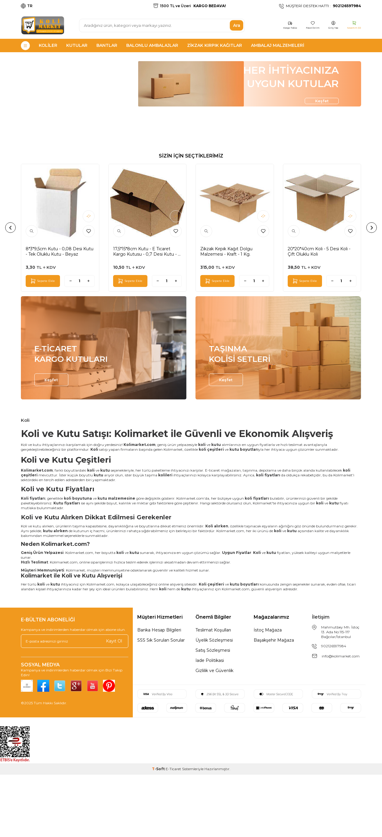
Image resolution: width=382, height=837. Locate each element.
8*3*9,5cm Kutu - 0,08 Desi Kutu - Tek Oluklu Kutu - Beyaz (59, 313)
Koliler (48, 45)
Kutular (76, 45)
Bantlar (106, 45)
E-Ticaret (173, 831)
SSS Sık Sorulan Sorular (161, 702)
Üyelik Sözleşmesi (214, 702)
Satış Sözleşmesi (212, 712)
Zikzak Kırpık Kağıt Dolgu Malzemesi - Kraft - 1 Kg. (226, 313)
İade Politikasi (209, 722)
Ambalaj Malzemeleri (277, 45)
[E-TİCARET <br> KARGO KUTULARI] (104, 410)
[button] (10, 290)
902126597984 (333, 708)
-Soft (159, 831)
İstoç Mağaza (268, 692)
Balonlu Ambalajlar (152, 45)
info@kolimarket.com (341, 718)
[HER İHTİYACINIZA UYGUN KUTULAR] (191, 133)
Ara (236, 25)
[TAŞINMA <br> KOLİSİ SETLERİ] (278, 410)
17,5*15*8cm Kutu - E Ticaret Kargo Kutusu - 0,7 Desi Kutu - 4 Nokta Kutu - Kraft (147, 313)
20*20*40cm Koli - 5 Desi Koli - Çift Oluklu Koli (319, 313)
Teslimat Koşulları (213, 692)
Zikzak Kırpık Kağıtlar (214, 45)
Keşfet (313, 156)
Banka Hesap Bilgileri (159, 692)
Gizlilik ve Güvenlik (214, 733)
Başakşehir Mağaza (274, 702)
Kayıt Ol (114, 703)
